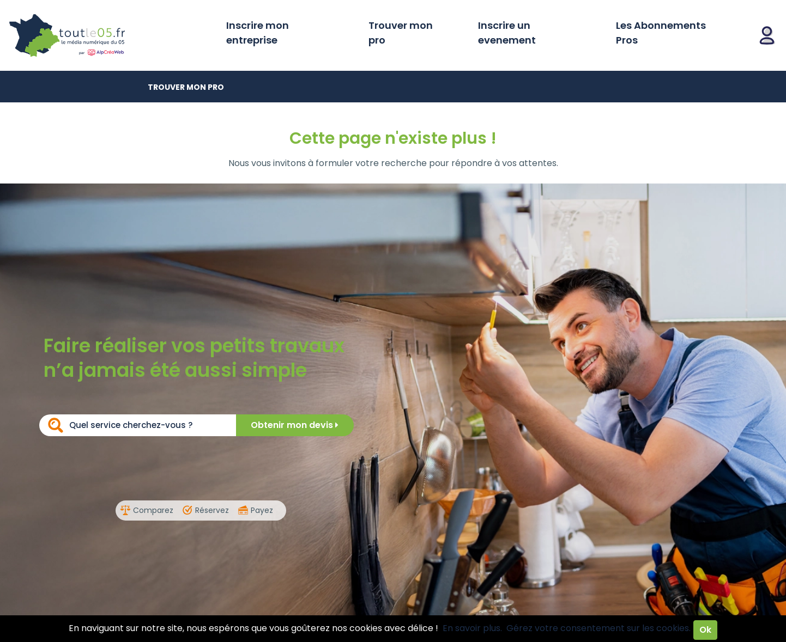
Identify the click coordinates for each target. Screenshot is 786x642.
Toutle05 (109, 35)
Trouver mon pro (400, 33)
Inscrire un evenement (507, 33)
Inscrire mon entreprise (257, 33)
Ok (705, 629)
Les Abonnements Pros (661, 33)
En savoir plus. (472, 628)
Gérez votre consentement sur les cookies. (598, 628)
